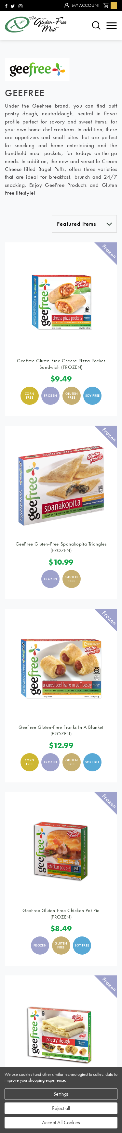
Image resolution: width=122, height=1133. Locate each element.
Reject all (61, 1108)
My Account (82, 5)
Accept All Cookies (61, 1122)
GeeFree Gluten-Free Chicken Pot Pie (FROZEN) (61, 913)
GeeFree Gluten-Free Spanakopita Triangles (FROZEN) (61, 547)
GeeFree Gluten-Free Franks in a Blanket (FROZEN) (61, 730)
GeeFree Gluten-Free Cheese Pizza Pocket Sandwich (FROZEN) (61, 363)
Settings (61, 1093)
